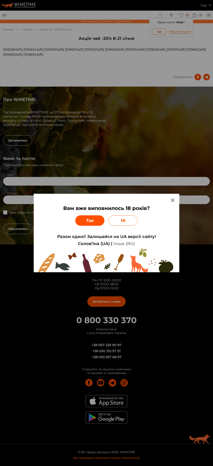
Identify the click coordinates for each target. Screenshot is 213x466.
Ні (123, 220)
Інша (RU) (124, 243)
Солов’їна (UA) (94, 243)
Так (90, 220)
